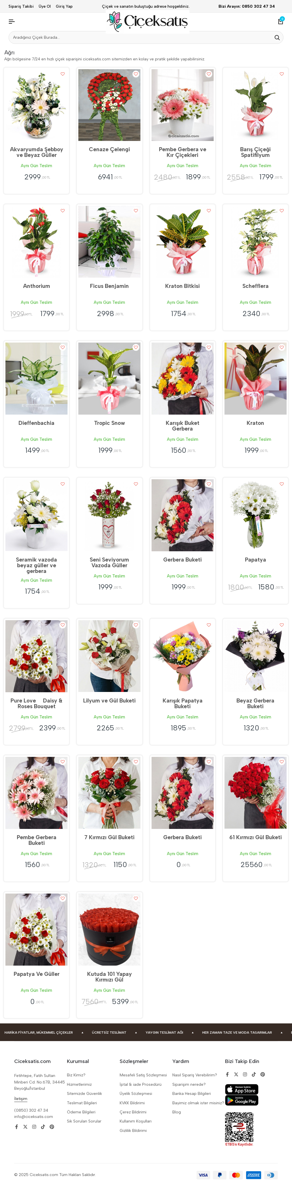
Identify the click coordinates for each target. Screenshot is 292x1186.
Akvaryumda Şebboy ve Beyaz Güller (36, 152)
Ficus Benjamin (109, 286)
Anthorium (36, 286)
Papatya (255, 559)
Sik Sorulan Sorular (84, 1121)
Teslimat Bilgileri (82, 1103)
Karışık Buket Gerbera (182, 426)
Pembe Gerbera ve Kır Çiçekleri (182, 152)
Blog (176, 1112)
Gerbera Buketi (182, 559)
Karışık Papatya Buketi (183, 703)
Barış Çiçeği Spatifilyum (255, 152)
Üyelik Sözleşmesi (136, 1093)
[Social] (16, 1126)
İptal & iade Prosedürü (141, 1084)
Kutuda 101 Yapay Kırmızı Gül (109, 977)
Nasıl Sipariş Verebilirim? (194, 1075)
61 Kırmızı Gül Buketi (255, 837)
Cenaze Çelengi (109, 149)
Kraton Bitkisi (182, 286)
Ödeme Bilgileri (81, 1112)
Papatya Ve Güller (37, 974)
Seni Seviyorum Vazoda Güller (109, 562)
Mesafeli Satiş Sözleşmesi (143, 1075)
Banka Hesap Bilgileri (191, 1093)
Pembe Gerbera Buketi (36, 840)
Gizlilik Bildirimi (133, 1130)
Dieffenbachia (36, 423)
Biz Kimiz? (76, 1075)
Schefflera (255, 286)
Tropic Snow (109, 423)
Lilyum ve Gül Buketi (109, 700)
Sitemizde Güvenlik (84, 1093)
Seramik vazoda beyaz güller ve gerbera (36, 565)
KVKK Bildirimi (132, 1103)
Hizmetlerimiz (79, 1084)
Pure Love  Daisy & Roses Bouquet (36, 703)
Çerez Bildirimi (133, 1112)
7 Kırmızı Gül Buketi (109, 837)
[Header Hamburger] (12, 22)
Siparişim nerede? (189, 1084)
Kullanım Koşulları (136, 1121)
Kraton (255, 423)
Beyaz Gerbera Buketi (255, 703)
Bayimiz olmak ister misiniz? (198, 1103)
